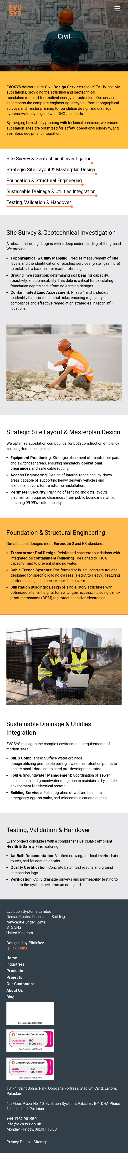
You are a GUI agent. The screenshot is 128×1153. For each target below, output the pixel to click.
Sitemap (40, 1142)
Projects (14, 977)
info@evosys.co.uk (23, 1124)
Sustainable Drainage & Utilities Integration (51, 191)
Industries (15, 964)
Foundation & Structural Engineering (44, 180)
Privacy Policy (18, 1142)
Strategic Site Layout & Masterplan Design (50, 169)
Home (11, 958)
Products (14, 970)
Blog (10, 997)
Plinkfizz (36, 943)
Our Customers (20, 984)
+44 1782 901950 (21, 1119)
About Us (14, 990)
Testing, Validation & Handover (38, 202)
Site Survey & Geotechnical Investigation (49, 158)
